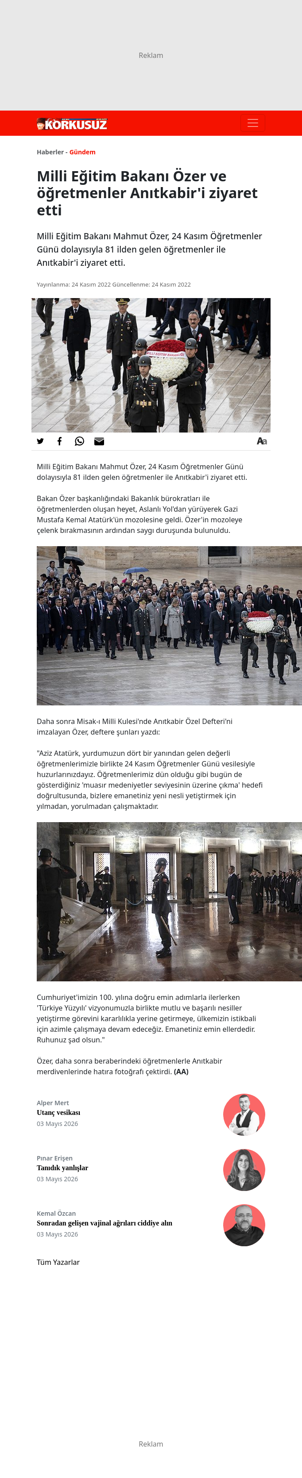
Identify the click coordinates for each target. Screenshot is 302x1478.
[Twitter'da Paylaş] (40, 441)
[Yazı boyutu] (262, 441)
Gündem (83, 152)
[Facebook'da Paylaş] (60, 441)
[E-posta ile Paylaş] (99, 441)
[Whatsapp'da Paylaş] (79, 441)
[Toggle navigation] (252, 123)
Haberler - (52, 152)
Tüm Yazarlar (58, 1262)
